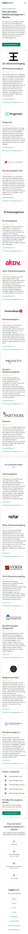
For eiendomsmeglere (14, 925)
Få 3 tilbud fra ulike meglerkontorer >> (13, 505)
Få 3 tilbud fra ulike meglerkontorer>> (12, 102)
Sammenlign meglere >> (11, 44)
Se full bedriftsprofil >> (8, 99)
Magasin (14, 899)
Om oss (14, 908)
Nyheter (14, 903)
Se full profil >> (6, 502)
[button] (25, 3)
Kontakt (14, 912)
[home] (7, 3)
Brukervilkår (14, 916)
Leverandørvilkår (14, 921)
